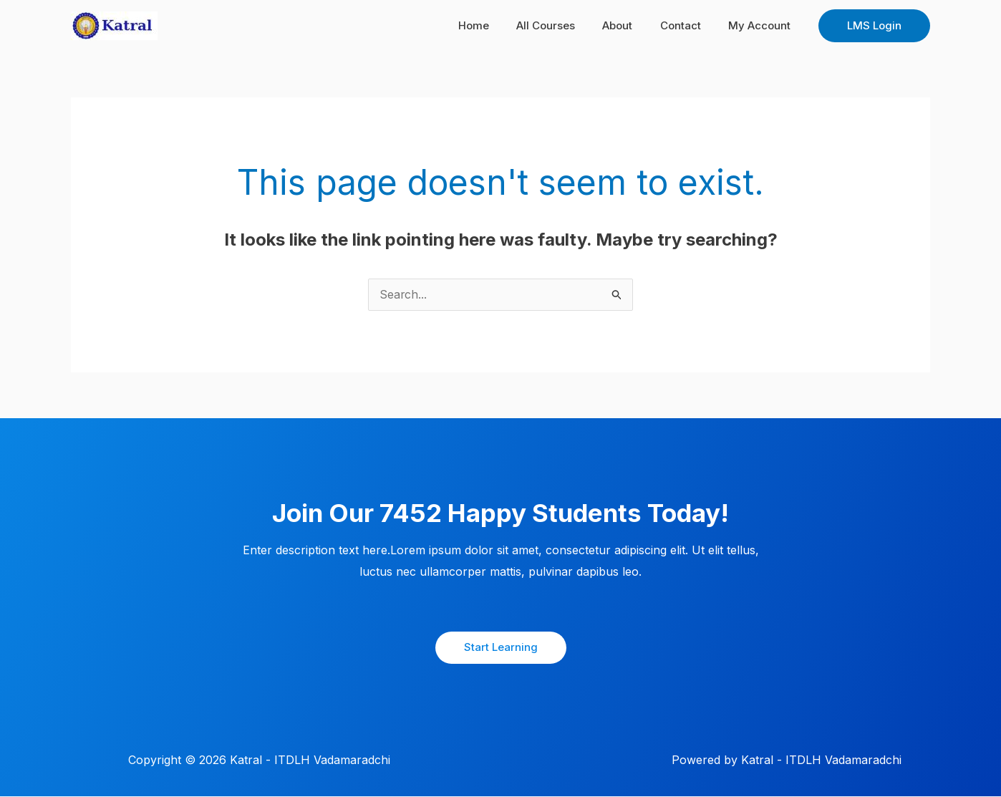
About (632, 25)
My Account (762, 25)
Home (500, 25)
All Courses (566, 25)
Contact (689, 25)
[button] (874, 25)
